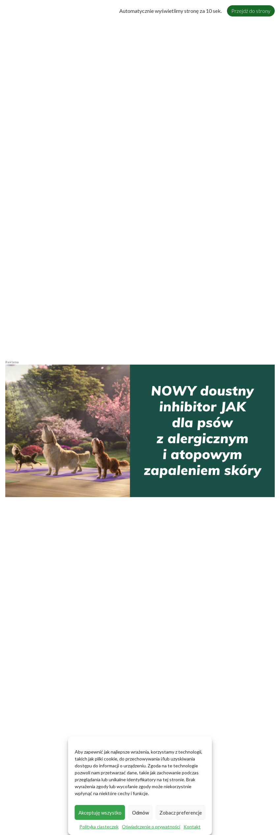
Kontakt (192, 826)
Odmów (140, 813)
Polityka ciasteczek (99, 826)
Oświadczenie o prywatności (151, 826)
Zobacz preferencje (180, 813)
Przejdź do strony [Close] (250, 11)
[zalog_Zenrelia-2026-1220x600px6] (140, 430)
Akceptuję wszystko (100, 813)
